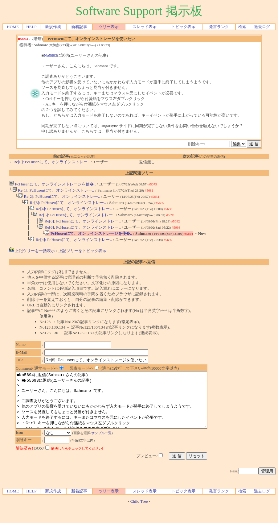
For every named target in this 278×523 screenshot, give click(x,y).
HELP (31, 26)
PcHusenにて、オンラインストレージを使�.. (52, 184)
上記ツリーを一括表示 (32, 256)
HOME (13, 26)
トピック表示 (183, 26)
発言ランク (219, 26)
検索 (242, 26)
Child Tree (139, 518)
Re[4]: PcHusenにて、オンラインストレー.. (71, 211)
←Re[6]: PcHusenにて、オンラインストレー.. (49, 162)
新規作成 (53, 26)
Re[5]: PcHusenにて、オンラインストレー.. (74, 218)
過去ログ (262, 26)
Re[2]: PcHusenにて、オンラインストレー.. (59, 197)
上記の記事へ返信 (139, 267)
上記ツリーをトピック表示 (82, 256)
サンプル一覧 (104, 449)
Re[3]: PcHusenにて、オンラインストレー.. (65, 204)
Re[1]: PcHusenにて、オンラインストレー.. (53, 191)
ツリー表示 (109, 26)
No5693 (50, 55)
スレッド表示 (145, 26)
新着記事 (79, 26)
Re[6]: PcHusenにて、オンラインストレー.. (80, 224)
